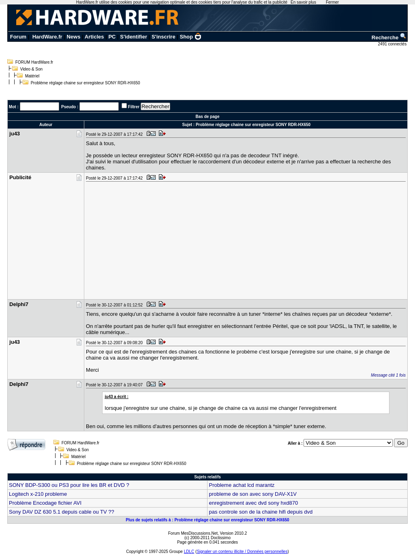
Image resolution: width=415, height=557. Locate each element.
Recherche (389, 37)
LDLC (189, 551)
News (73, 37)
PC (112, 37)
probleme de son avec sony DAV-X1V (253, 494)
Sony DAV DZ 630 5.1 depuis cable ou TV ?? (61, 512)
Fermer (332, 2)
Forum (18, 37)
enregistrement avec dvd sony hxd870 (253, 503)
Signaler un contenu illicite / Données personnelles (242, 551)
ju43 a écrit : (116, 396)
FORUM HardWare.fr (34, 62)
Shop (191, 37)
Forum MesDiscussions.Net (193, 533)
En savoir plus (303, 2)
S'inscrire (163, 37)
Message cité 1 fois (388, 375)
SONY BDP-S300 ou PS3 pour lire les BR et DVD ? (69, 485)
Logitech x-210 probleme (38, 494)
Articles (94, 37)
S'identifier (133, 37)
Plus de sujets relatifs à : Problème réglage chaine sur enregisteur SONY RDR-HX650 (207, 520)
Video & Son (31, 69)
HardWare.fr (47, 37)
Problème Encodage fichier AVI (45, 503)
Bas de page (208, 116)
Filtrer (133, 107)
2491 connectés (393, 44)
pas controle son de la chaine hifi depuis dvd (260, 512)
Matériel (32, 76)
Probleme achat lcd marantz (241, 485)
